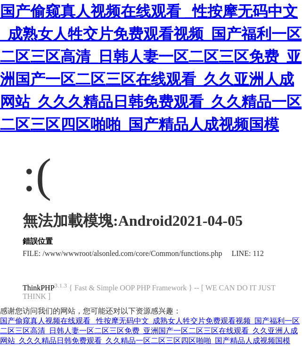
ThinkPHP (39, 288)
